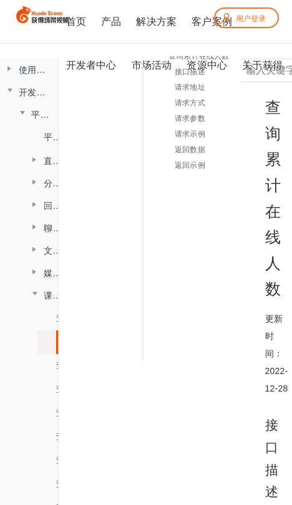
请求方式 (190, 103)
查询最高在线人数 (61, 318)
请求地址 (190, 87)
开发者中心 (91, 65)
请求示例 (190, 134)
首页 (76, 21)
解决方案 (156, 21)
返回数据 (190, 149)
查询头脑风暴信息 (61, 436)
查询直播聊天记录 (61, 413)
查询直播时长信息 (61, 365)
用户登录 (243, 18)
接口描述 (190, 71)
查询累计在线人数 (61, 342)
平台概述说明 (51, 137)
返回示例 (190, 165)
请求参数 (190, 118)
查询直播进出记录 (61, 389)
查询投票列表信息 (61, 460)
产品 (111, 21)
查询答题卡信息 (61, 484)
